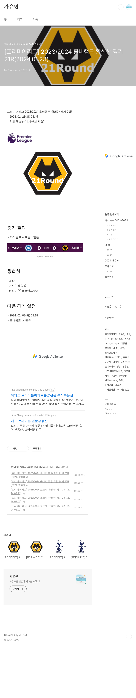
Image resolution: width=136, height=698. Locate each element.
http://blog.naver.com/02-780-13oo (30, 439)
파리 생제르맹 (111, 375)
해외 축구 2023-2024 (21, 516)
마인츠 (127, 339)
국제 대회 (109, 266)
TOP (129, 686)
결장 (121, 380)
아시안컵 (109, 385)
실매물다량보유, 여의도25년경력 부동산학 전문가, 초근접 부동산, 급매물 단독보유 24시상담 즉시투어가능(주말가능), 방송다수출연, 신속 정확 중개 (47, 452)
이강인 (124, 343)
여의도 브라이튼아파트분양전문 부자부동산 (42, 445)
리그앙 (109, 234)
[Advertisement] (47, 130)
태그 (19, 19)
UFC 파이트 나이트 (113, 371)
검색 (120, 7)
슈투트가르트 (117, 339)
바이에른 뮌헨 (123, 389)
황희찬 (108, 348)
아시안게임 (110, 389)
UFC (107, 245)
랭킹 (119, 366)
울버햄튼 (123, 375)
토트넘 (126, 357)
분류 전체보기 (111, 214)
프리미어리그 (41, 516)
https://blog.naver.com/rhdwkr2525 (30, 465)
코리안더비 (125, 362)
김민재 (108, 362)
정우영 (121, 334)
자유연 (11, 6)
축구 (128, 334)
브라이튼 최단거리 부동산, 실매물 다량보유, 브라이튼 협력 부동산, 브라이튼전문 (46, 477)
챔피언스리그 (112, 239)
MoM (115, 348)
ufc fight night (112, 343)
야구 (107, 339)
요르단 (127, 371)
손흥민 (125, 366)
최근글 (108, 306)
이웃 (35, 19)
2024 (109, 254)
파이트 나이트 (111, 380)
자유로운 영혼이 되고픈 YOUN (25, 631)
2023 (109, 250)
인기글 (118, 306)
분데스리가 (111, 230)
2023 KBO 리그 (113, 260)
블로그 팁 (109, 277)
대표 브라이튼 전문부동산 (29, 470)
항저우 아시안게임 (113, 357)
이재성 (116, 362)
